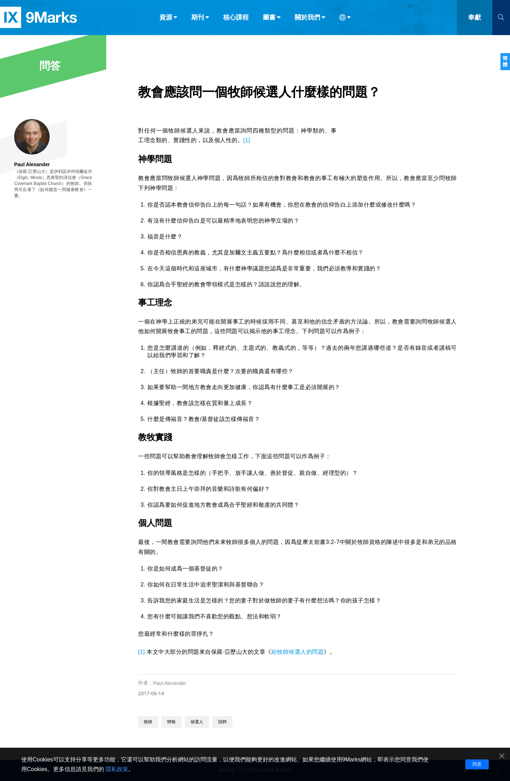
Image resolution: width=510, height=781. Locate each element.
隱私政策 (117, 769)
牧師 (148, 721)
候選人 (197, 721)
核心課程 (236, 20)
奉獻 (474, 20)
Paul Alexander (169, 683)
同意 (477, 764)
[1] (246, 140)
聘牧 (171, 721)
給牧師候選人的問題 (297, 652)
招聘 (222, 721)
